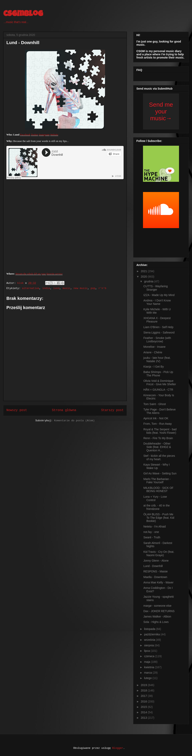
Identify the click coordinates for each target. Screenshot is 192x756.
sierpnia (149, 645)
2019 (144, 685)
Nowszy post (16, 410)
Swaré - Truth (151, 537)
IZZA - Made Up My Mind (159, 295)
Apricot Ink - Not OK (155, 418)
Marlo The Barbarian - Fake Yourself (157, 480)
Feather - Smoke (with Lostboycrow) (157, 339)
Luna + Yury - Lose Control (155, 498)
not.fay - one (151, 532)
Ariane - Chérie (152, 352)
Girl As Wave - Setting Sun (159, 473)
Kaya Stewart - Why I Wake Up (156, 466)
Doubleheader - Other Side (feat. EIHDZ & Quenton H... (157, 447)
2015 (144, 706)
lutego (148, 678)
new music (81, 288)
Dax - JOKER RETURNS (159, 611)
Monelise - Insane (154, 346)
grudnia (149, 281)
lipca (147, 650)
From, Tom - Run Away (157, 423)
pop (93, 288)
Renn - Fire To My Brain (158, 438)
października (152, 634)
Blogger (117, 748)
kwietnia (149, 667)
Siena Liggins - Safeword (159, 332)
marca (148, 672)
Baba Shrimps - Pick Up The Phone (158, 373)
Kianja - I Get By (153, 366)
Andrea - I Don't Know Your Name (157, 302)
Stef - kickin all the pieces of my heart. (159, 457)
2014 (144, 712)
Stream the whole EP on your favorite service (39, 273)
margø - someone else (157, 605)
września (150, 639)
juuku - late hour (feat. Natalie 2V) (157, 359)
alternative (30, 288)
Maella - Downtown (155, 577)
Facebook (25, 134)
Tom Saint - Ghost (154, 404)
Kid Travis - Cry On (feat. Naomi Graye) (158, 553)
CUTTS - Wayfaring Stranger (155, 288)
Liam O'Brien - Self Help (158, 327)
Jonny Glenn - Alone (156, 560)
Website (54, 134)
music (66, 288)
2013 (144, 717)
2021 (144, 271)
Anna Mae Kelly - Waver (158, 582)
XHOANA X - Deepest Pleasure (157, 319)
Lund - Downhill (153, 566)
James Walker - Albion (157, 616)
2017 (144, 695)
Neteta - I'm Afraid (154, 526)
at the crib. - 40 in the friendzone (156, 507)
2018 (144, 690)
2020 (144, 276)
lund (56, 288)
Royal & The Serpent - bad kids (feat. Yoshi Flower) (160, 431)
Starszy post (112, 410)
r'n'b (102, 288)
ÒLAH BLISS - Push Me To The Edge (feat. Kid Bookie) (158, 518)
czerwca (149, 656)
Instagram (44, 134)
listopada (150, 629)
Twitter (34, 134)
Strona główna (64, 410)
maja (147, 661)
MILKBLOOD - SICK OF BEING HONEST (158, 489)
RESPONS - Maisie (155, 571)
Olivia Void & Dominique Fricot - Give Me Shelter (159, 382)
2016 (144, 701)
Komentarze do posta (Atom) (74, 420)
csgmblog (23, 14)
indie (46, 288)
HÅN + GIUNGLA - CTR (158, 389)
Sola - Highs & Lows (156, 622)
